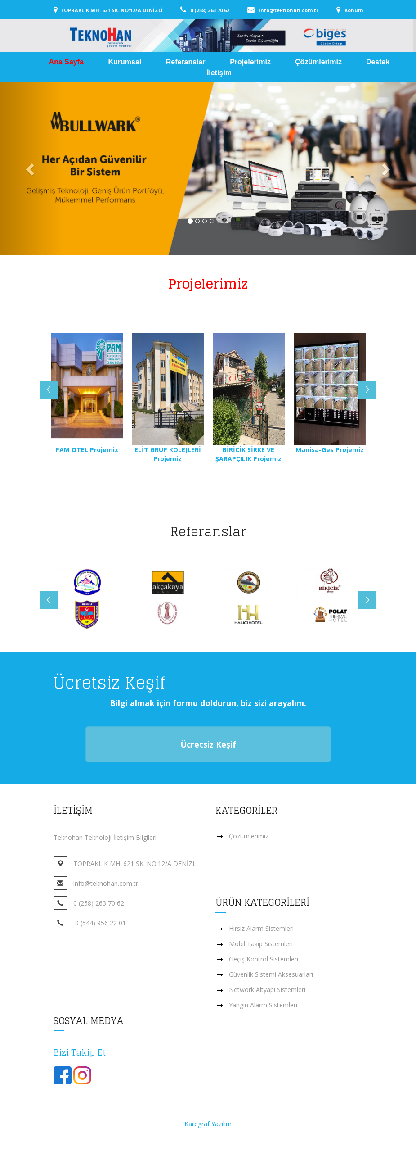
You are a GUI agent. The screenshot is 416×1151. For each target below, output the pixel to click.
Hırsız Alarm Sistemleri (261, 928)
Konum (352, 10)
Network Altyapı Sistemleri (267, 989)
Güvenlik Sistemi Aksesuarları (271, 974)
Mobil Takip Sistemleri (261, 943)
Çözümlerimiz (318, 62)
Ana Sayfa (67, 62)
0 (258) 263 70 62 (217, 10)
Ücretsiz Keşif (208, 744)
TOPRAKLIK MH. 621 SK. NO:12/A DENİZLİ (119, 10)
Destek (377, 62)
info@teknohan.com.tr (295, 10)
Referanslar (187, 62)
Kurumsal (125, 62)
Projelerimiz (250, 62)
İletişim (219, 73)
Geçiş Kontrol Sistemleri (263, 959)
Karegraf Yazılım (208, 1123)
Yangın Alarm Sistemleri (263, 1005)
